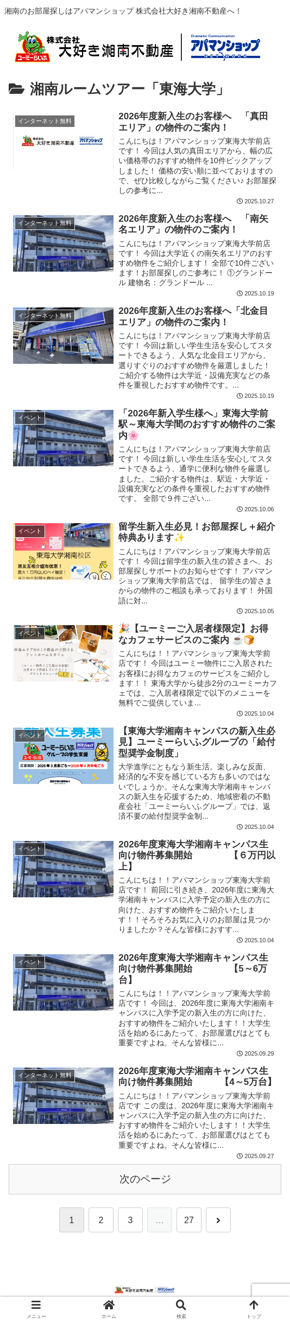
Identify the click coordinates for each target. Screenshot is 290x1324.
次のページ (145, 1181)
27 (189, 1223)
